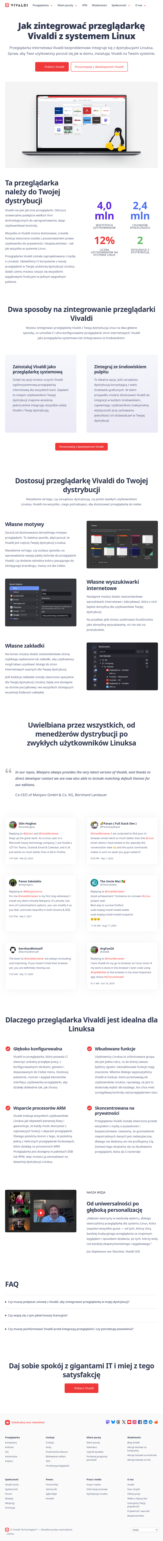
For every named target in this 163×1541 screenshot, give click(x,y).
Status (10, 1533)
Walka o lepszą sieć (137, 1498)
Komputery (11, 1442)
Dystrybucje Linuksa (97, 1493)
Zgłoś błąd (51, 1493)
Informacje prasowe (97, 1489)
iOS (7, 1451)
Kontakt (50, 1498)
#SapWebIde (98, 972)
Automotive (11, 1456)
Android (9, 1447)
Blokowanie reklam (56, 1456)
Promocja (10, 1507)
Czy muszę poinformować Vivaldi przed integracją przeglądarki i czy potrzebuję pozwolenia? (70, 1329)
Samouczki (51, 1489)
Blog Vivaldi (133, 1442)
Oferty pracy (133, 1493)
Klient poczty (68, 5)
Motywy (9, 1498)
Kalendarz (92, 1447)
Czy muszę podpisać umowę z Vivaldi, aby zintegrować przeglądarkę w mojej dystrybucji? (68, 1302)
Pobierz (9, 1461)
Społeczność (121, 5)
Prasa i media (94, 1484)
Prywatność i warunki (138, 1511)
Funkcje (50, 1442)
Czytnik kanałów (95, 1451)
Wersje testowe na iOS (139, 1459)
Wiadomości (99, 5)
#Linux (150, 838)
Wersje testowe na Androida (142, 1455)
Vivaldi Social (11, 1484)
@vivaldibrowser (49, 833)
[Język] (144, 1530)
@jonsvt (28, 833)
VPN (84, 5)
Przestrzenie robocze (57, 1451)
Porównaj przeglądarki (57, 1465)
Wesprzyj (9, 1503)
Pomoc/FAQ (52, 1484)
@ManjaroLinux (32, 891)
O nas (141, 5)
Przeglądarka (43, 5)
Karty (48, 1447)
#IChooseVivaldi (114, 977)
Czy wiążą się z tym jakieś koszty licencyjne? (38, 1315)
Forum (8, 1493)
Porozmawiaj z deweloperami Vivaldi (99, 67)
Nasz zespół (133, 1489)
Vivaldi (130, 1484)
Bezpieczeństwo (135, 1515)
